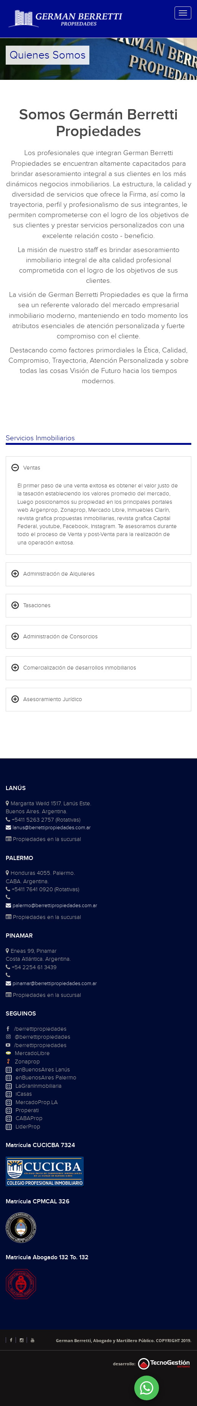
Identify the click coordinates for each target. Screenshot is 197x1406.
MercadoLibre (32, 1053)
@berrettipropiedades (42, 1037)
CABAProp (29, 1118)
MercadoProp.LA (37, 1102)
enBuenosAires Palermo (46, 1077)
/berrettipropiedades (40, 1029)
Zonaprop (27, 1061)
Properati (27, 1110)
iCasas (24, 1094)
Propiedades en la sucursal (43, 839)
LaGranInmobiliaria (39, 1086)
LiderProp (28, 1127)
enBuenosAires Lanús (43, 1069)
